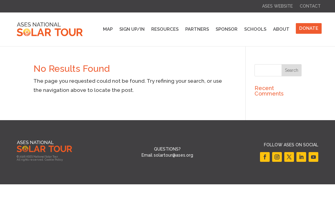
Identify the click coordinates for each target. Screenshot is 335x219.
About (281, 29)
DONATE (308, 28)
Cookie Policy (54, 159)
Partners (197, 29)
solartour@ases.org (173, 155)
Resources (165, 29)
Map (108, 29)
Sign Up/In (132, 29)
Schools (255, 29)
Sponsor (227, 29)
